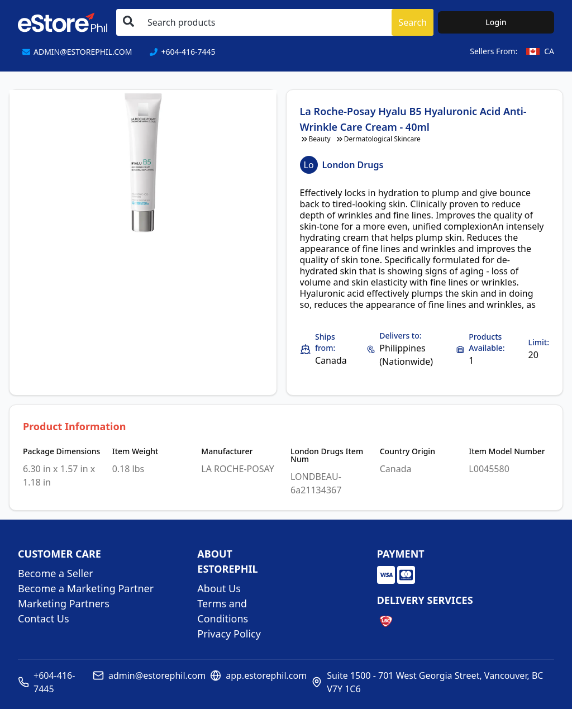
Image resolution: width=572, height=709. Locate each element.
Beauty (315, 139)
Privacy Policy (229, 633)
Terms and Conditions (222, 611)
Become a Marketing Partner (86, 588)
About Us (219, 588)
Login (495, 22)
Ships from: (325, 342)
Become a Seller (55, 573)
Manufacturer (226, 451)
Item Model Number (507, 451)
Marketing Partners (63, 603)
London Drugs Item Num (326, 455)
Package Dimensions (61, 451)
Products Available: (486, 342)
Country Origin (407, 451)
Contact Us (43, 618)
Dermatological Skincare (378, 139)
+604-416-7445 (54, 682)
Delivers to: (400, 335)
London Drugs (353, 165)
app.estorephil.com (266, 675)
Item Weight (135, 451)
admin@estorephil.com (157, 675)
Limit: (538, 342)
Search (412, 22)
